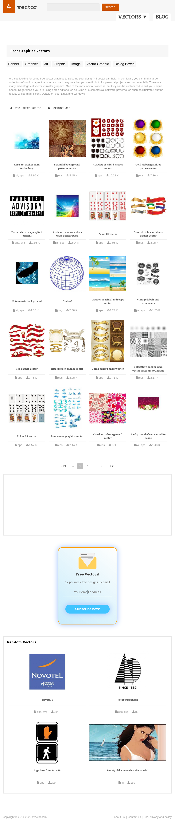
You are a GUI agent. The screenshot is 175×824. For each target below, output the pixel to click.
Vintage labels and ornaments (148, 301)
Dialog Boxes (124, 64)
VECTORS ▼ (132, 17)
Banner (14, 64)
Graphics (32, 64)
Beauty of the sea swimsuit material (127, 770)
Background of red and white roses (148, 436)
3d (46, 64)
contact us (134, 817)
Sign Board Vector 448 (47, 770)
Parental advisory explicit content (26, 234)
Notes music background (27, 301)
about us (119, 817)
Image (76, 64)
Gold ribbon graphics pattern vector (148, 166)
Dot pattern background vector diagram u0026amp (148, 369)
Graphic (60, 64)
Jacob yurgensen (128, 699)
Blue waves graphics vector (67, 436)
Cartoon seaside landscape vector (108, 301)
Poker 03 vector (107, 234)
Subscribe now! (87, 609)
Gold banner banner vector (108, 369)
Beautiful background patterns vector (67, 166)
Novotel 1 (47, 699)
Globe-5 (67, 301)
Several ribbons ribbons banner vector (148, 234)
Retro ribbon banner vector (67, 369)
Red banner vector (27, 369)
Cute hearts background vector (107, 436)
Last (111, 466)
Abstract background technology (27, 166)
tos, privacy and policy (158, 817)
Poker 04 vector (26, 436)
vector (27, 7)
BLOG (162, 17)
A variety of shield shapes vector (108, 166)
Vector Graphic (98, 64)
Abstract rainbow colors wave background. (67, 234)
